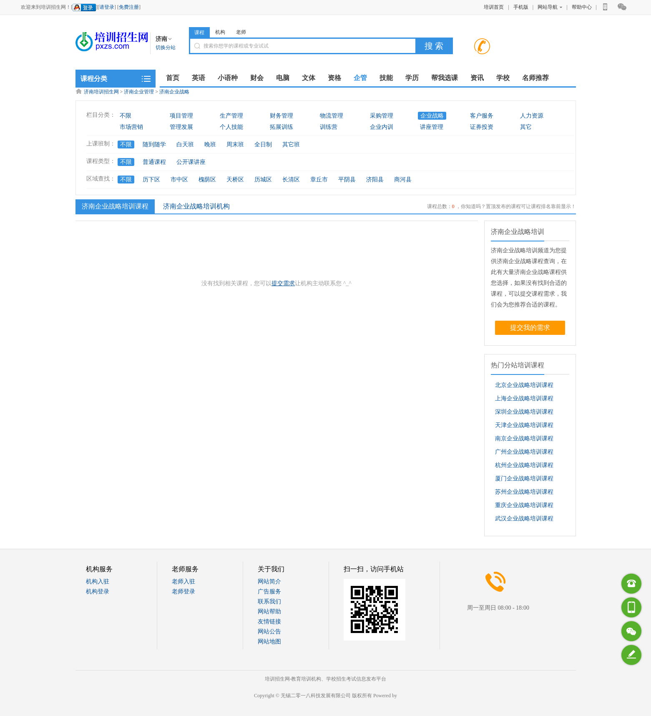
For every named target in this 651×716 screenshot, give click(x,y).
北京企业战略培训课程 (524, 385)
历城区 (263, 179)
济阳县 (375, 179)
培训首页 (494, 7)
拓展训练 (281, 127)
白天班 (185, 144)
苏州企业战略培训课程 (524, 492)
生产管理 (231, 116)
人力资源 (531, 116)
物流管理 (331, 116)
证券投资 (481, 127)
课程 (199, 32)
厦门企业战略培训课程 (524, 478)
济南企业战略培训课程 (114, 206)
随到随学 (154, 144)
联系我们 (269, 601)
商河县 (403, 179)
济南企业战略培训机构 (196, 206)
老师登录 (183, 591)
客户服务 (481, 116)
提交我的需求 (530, 327)
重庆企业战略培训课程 (524, 505)
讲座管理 (431, 127)
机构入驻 (97, 581)
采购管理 (381, 116)
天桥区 (235, 179)
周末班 (235, 144)
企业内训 (381, 127)
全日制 (263, 144)
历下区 (151, 179)
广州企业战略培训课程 (524, 452)
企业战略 (432, 116)
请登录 (106, 7)
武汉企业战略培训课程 (524, 518)
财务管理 (281, 116)
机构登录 (97, 591)
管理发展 (181, 127)
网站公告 (269, 631)
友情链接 (269, 621)
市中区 (179, 179)
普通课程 (154, 162)
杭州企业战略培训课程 (524, 465)
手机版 (520, 7)
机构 (220, 32)
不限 (125, 116)
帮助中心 (582, 7)
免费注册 (129, 7)
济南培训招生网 (101, 92)
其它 (526, 127)
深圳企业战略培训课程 (524, 412)
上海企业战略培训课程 (524, 398)
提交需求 (283, 283)
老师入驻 (183, 581)
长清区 (291, 179)
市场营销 (131, 127)
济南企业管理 (139, 92)
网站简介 (269, 581)
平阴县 (347, 179)
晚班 (210, 144)
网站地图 (269, 641)
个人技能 (231, 127)
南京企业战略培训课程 (524, 438)
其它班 (291, 144)
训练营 (328, 127)
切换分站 (166, 47)
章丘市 (319, 179)
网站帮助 (269, 611)
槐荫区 (207, 179)
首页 (172, 77)
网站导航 (550, 7)
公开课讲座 (191, 162)
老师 (241, 32)
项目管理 (181, 116)
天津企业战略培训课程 (524, 425)
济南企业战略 (174, 92)
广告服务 (269, 591)
